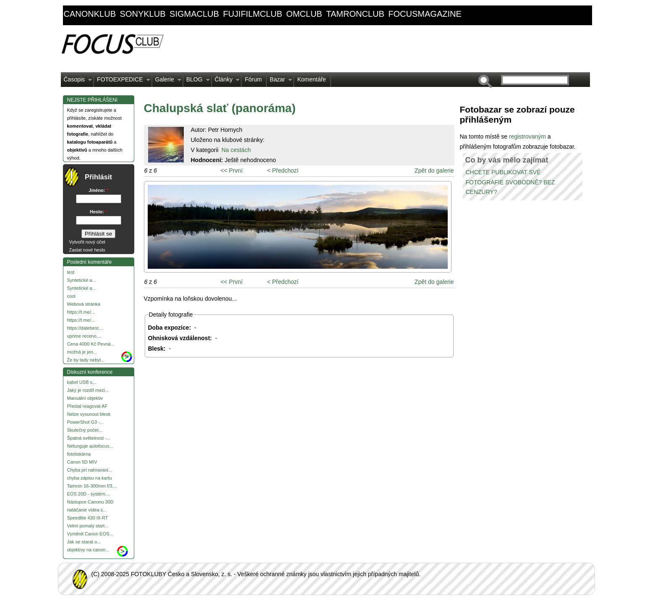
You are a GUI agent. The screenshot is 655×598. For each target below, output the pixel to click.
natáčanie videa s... (87, 509)
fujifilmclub (252, 13)
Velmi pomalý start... (88, 525)
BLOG (196, 81)
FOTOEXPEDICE (122, 81)
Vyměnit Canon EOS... (90, 533)
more (126, 355)
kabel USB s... (82, 382)
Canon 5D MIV (82, 461)
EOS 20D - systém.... (88, 493)
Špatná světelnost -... (88, 438)
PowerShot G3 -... (85, 422)
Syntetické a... (81, 280)
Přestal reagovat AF (87, 406)
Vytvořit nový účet (87, 241)
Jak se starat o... (84, 541)
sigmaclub (194, 13)
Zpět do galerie (434, 170)
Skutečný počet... (84, 430)
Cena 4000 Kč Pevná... (91, 343)
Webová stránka (83, 304)
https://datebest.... (85, 327)
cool (71, 296)
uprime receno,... (84, 335)
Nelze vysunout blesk (89, 414)
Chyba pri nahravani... (89, 469)
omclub (304, 13)
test (71, 272)
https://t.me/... (81, 312)
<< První (231, 170)
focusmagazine (424, 13)
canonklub (90, 13)
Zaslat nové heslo (87, 249)
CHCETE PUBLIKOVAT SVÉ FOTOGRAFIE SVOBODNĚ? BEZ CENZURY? (510, 182)
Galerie (166, 81)
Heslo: (98, 211)
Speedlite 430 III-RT (87, 517)
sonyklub (143, 13)
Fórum (253, 79)
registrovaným (528, 136)
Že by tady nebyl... (86, 359)
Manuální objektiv (85, 398)
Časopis (76, 81)
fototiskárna (79, 453)
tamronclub (355, 13)
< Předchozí (282, 170)
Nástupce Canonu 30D (90, 501)
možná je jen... (82, 351)
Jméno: (98, 190)
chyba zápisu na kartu (89, 477)
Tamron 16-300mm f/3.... (92, 485)
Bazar (279, 81)
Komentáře (311, 79)
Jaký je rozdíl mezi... (88, 390)
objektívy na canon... (88, 549)
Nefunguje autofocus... (90, 445)
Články (226, 81)
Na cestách (236, 150)
